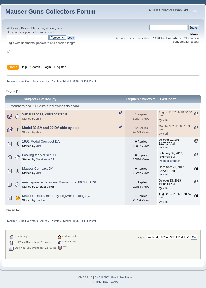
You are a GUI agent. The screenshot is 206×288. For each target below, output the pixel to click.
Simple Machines (121, 277)
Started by (48, 99)
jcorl (165, 133)
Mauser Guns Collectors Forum (50, 11)
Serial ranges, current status (44, 114)
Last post (168, 99)
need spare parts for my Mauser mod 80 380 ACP (59, 182)
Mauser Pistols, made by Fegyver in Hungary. (56, 196)
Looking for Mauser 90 (39, 155)
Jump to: (141, 237)
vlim (38, 118)
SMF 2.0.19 (85, 277)
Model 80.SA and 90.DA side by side (51, 128)
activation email (42, 32)
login (44, 28)
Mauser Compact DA (37, 168)
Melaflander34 (45, 159)
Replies (132, 99)
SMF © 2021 (102, 277)
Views (149, 99)
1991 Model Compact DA (41, 141)
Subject (30, 99)
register (57, 28)
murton (40, 200)
